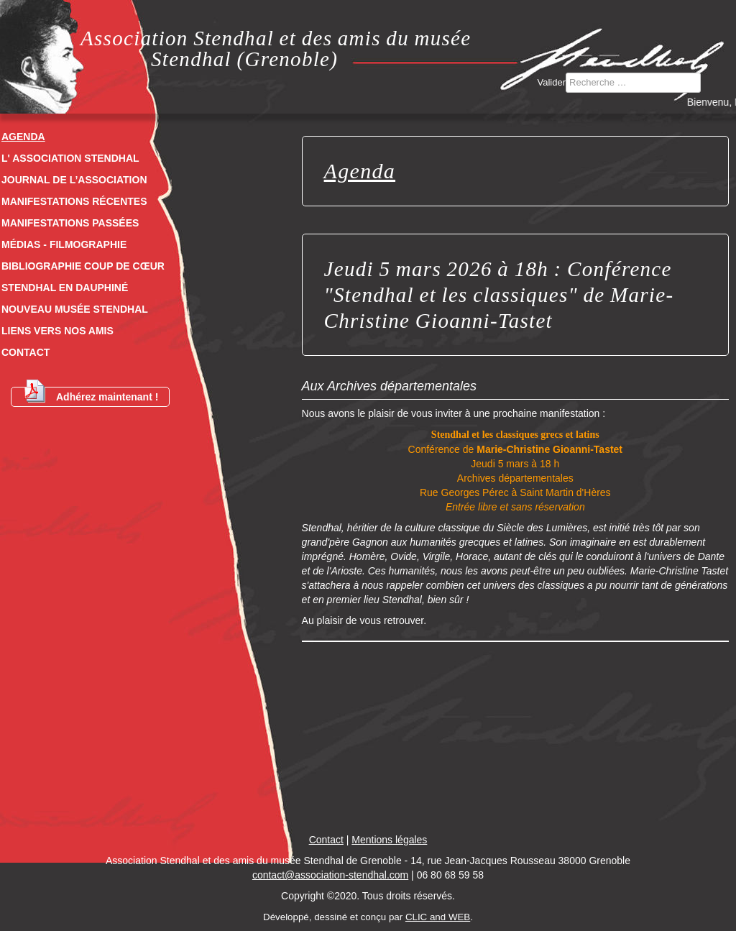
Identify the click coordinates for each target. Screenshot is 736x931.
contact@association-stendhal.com (330, 875)
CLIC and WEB (437, 917)
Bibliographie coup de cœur (83, 266)
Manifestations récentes (74, 201)
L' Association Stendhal (70, 158)
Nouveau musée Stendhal (74, 309)
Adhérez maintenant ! (90, 395)
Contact (25, 352)
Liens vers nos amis (57, 330)
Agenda (23, 136)
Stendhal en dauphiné (64, 287)
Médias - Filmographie (63, 244)
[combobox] (633, 83)
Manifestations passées (70, 223)
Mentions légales (389, 839)
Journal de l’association (74, 179)
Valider (552, 82)
